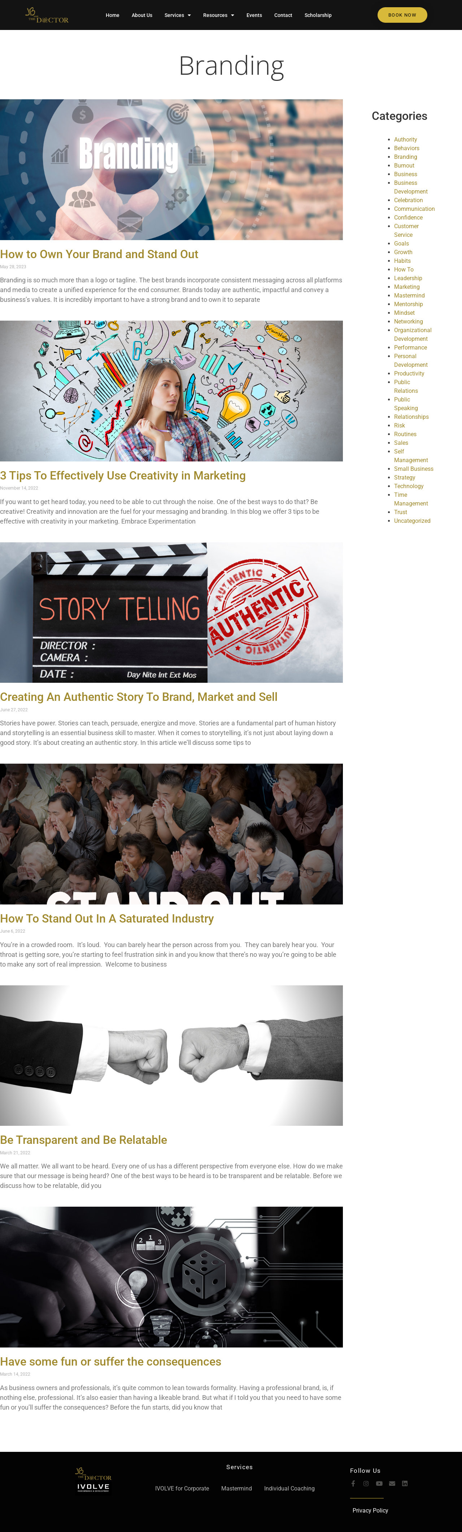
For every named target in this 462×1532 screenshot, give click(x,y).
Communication (414, 208)
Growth (403, 252)
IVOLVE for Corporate (182, 1488)
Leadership (408, 278)
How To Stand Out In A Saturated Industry (107, 918)
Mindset (404, 312)
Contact (283, 15)
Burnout (404, 165)
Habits (402, 260)
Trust (400, 512)
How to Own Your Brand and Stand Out (99, 254)
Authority (405, 139)
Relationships (411, 416)
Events (254, 15)
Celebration (408, 200)
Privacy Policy (370, 1510)
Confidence (408, 217)
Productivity (409, 373)
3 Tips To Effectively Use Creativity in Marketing (123, 475)
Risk (399, 425)
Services (178, 15)
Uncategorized (412, 520)
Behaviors (406, 148)
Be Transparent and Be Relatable (83, 1140)
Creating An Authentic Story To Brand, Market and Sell (139, 697)
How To (404, 269)
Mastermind (409, 295)
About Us (142, 15)
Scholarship (318, 15)
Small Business (413, 468)
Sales (401, 442)
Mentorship (408, 304)
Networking (408, 321)
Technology (409, 486)
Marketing (407, 286)
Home (112, 15)
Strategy (404, 477)
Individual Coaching (289, 1488)
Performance (410, 347)
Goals (401, 243)
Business (405, 174)
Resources (218, 15)
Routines (405, 434)
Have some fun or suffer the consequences (110, 1361)
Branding (231, 64)
